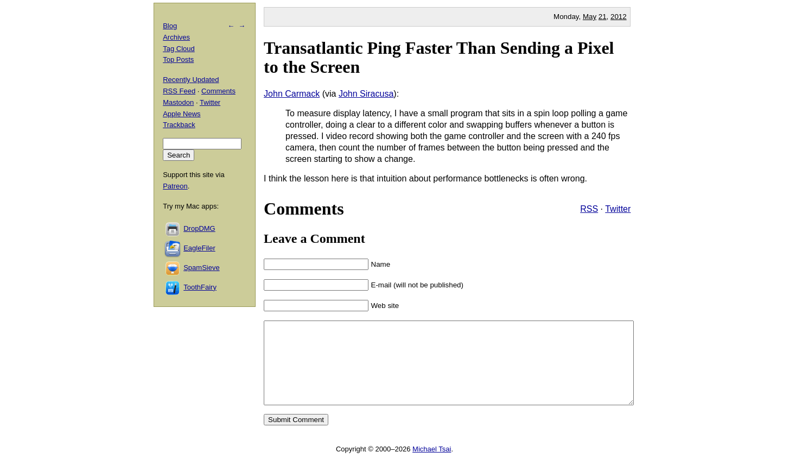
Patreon (175, 186)
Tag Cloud (179, 49)
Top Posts (178, 59)
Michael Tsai (431, 465)
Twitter (618, 208)
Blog (170, 26)
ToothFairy (200, 287)
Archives (176, 37)
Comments (218, 91)
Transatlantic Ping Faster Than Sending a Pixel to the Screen (439, 57)
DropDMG (199, 228)
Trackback (179, 125)
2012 (618, 16)
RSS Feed (179, 91)
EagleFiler (199, 248)
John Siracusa (366, 93)
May (589, 16)
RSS (589, 208)
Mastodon (178, 102)
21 (603, 16)
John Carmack (292, 93)
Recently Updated (191, 80)
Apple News (181, 114)
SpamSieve (201, 267)
